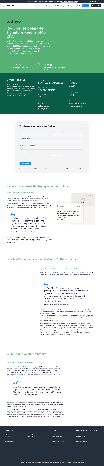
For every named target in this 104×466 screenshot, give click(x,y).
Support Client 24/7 (80, 434)
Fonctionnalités (32, 439)
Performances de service (81, 441)
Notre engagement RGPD (58, 436)
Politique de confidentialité (78, 462)
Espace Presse (55, 444)
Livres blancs (7, 436)
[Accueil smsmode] (8, 6)
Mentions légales (45, 462)
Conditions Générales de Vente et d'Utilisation (60, 462)
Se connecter (96, 6)
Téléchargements (32, 434)
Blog (5, 434)
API (72, 95)
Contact (85, 6)
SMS (72, 86)
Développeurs (71, 6)
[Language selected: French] (96, 1)
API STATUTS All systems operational (81, 445)
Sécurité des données (81, 436)
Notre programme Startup (58, 441)
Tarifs (78, 6)
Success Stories (8, 439)
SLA (77, 439)
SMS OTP (75, 83)
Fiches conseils (31, 436)
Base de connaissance (9, 441)
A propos (54, 434)
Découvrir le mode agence (69, 1)
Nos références (55, 439)
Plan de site (57, 464)
